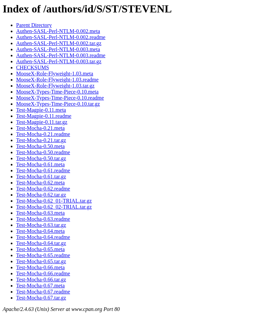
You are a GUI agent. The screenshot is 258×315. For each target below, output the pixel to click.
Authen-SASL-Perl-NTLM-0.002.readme (60, 37)
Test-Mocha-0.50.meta (40, 146)
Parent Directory (34, 25)
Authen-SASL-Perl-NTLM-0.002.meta (58, 31)
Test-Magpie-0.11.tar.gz (41, 122)
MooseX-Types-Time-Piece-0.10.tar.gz (58, 104)
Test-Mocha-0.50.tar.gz (41, 158)
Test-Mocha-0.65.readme (43, 255)
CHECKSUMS (32, 67)
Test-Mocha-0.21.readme (43, 134)
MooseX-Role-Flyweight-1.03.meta (54, 73)
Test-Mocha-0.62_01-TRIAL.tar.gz (54, 201)
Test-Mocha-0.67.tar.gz (41, 298)
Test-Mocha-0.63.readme (43, 219)
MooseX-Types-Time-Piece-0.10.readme (60, 98)
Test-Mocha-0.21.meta (40, 128)
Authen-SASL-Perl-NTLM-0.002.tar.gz (58, 43)
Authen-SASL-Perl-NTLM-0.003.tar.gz (58, 61)
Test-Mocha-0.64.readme (43, 237)
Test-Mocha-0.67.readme (43, 291)
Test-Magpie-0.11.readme (43, 116)
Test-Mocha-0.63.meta (40, 213)
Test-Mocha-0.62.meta (40, 182)
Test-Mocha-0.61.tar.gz (41, 176)
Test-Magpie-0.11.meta (41, 110)
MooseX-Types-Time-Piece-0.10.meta (57, 92)
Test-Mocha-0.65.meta (40, 249)
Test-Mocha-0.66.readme (43, 273)
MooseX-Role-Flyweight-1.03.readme (57, 79)
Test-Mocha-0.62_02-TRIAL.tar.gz (54, 207)
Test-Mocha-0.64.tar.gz (41, 243)
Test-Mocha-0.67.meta (40, 285)
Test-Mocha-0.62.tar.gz (41, 195)
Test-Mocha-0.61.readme (43, 170)
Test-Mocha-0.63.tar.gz (41, 225)
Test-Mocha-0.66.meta (40, 267)
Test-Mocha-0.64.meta (40, 231)
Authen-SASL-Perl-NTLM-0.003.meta (58, 49)
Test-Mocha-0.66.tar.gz (41, 279)
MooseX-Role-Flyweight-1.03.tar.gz (55, 86)
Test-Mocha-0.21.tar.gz (41, 140)
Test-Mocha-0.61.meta (40, 164)
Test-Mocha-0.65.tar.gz (41, 261)
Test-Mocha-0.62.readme (43, 188)
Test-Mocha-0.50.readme (43, 152)
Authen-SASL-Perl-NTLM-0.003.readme (60, 55)
